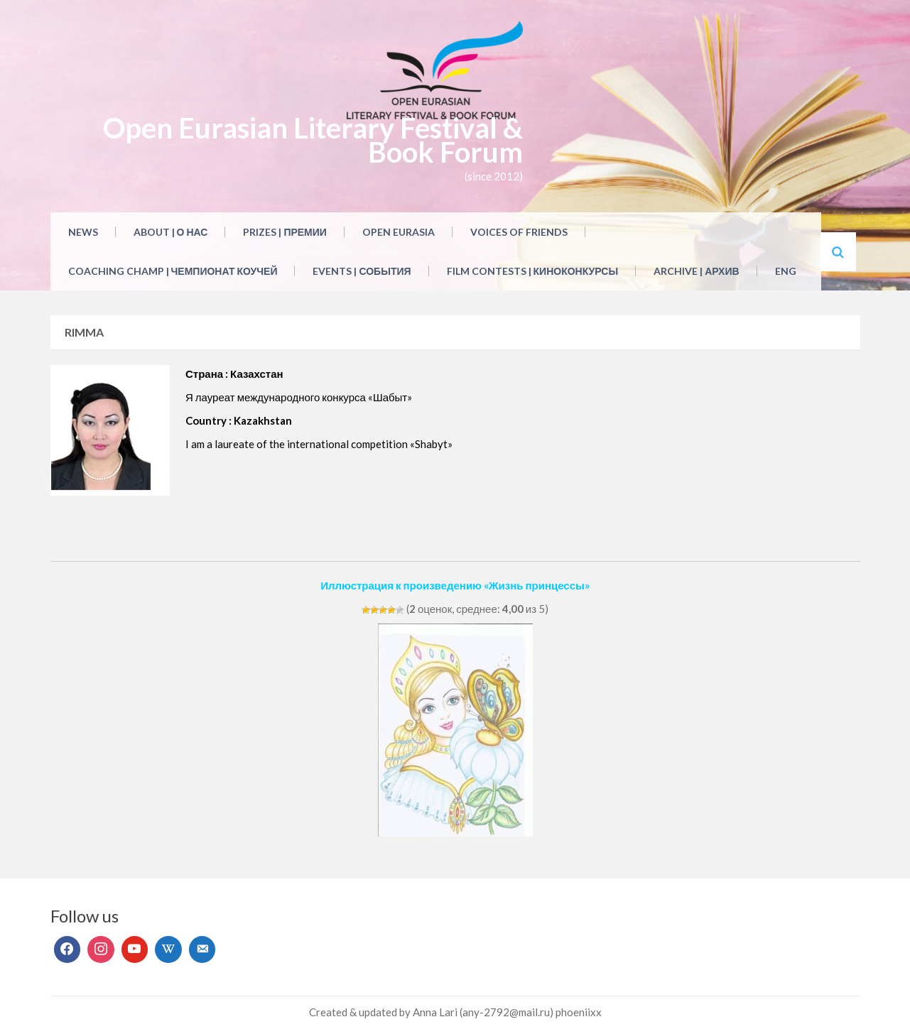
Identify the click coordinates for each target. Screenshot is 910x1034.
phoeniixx (579, 1012)
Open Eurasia (398, 232)
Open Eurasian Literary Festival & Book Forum (313, 140)
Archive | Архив (696, 271)
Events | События (362, 271)
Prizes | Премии (285, 232)
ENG (785, 271)
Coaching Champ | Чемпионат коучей (173, 271)
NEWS (83, 232)
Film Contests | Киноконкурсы (533, 271)
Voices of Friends (519, 232)
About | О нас (171, 232)
